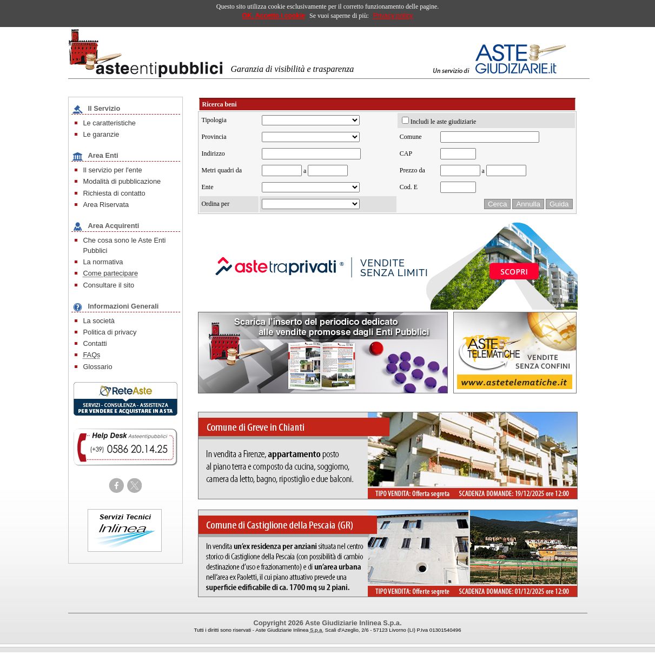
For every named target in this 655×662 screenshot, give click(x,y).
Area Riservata (106, 204)
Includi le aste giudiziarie (444, 121)
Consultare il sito (109, 285)
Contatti (95, 343)
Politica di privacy (110, 332)
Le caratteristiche (109, 123)
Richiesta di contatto (114, 193)
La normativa (103, 262)
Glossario (98, 367)
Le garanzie (101, 134)
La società (99, 321)
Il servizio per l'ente (112, 170)
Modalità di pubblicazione (122, 181)
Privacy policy (393, 15)
